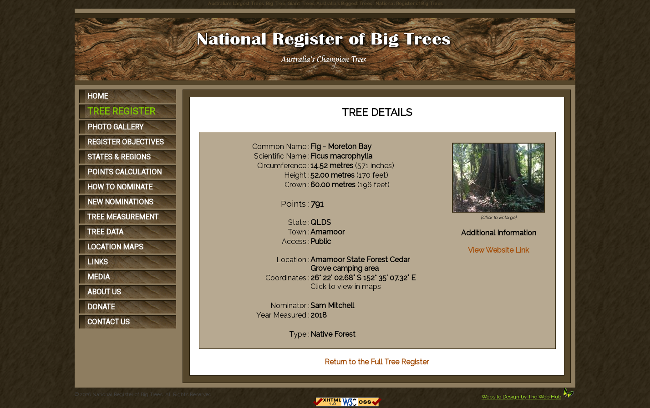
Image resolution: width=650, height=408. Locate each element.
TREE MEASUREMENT (122, 217)
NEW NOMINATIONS (120, 202)
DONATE (101, 307)
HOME (97, 96)
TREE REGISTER (121, 111)
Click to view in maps (345, 286)
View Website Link (498, 250)
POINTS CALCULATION (124, 172)
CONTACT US (108, 322)
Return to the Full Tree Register (377, 362)
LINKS (97, 262)
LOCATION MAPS (115, 247)
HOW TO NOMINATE (119, 187)
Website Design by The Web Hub (521, 396)
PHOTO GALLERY (115, 127)
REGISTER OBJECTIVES (125, 142)
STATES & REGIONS (119, 157)
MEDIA (98, 277)
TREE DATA (105, 232)
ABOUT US (104, 292)
